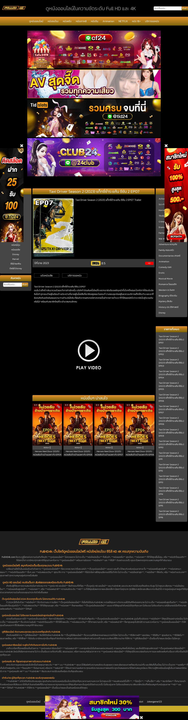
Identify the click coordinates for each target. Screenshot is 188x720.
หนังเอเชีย (15, 249)
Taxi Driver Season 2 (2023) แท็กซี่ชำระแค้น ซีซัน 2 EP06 (171, 398)
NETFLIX (123, 21)
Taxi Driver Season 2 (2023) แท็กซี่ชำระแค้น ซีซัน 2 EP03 (171, 363)
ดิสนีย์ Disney (16, 268)
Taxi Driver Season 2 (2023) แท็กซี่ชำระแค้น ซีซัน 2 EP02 (171, 351)
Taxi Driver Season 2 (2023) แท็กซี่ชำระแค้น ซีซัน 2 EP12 (171, 467)
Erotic (162, 273)
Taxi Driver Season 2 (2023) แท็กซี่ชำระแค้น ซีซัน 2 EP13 (171, 479)
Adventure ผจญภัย (168, 244)
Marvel (15, 259)
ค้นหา (25, 284)
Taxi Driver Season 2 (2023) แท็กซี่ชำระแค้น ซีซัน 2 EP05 (171, 386)
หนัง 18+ (136, 21)
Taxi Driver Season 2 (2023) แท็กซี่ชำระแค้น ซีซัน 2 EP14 (171, 491)
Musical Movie (166, 278)
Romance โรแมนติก (168, 284)
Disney (15, 254)
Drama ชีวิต (164, 227)
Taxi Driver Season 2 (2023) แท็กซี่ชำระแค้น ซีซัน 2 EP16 (171, 514)
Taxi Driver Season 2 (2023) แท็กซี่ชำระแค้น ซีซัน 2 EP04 (171, 374)
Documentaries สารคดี (169, 255)
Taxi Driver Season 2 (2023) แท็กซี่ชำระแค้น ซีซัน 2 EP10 (171, 444)
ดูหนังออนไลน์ (36, 21)
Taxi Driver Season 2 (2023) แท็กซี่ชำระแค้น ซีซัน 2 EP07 (171, 409)
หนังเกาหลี (81, 21)
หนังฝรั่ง (67, 21)
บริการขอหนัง (152, 21)
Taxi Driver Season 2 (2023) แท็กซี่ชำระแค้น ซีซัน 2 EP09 (171, 433)
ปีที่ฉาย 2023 (41, 263)
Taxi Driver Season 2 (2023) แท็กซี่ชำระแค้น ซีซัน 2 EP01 (171, 339)
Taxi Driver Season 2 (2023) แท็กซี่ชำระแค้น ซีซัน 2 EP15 (171, 502)
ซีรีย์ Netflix (15, 263)
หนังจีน (94, 21)
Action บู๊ (163, 198)
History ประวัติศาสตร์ (168, 307)
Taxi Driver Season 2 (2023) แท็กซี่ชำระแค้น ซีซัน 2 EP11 (171, 456)
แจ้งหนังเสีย (47, 275)
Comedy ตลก (165, 267)
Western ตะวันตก (167, 290)
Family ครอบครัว (166, 250)
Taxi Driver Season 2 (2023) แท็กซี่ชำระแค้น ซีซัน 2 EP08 (171, 421)
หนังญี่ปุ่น (15, 245)
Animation (108, 21)
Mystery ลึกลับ (165, 301)
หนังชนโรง (53, 21)
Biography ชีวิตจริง (168, 295)
